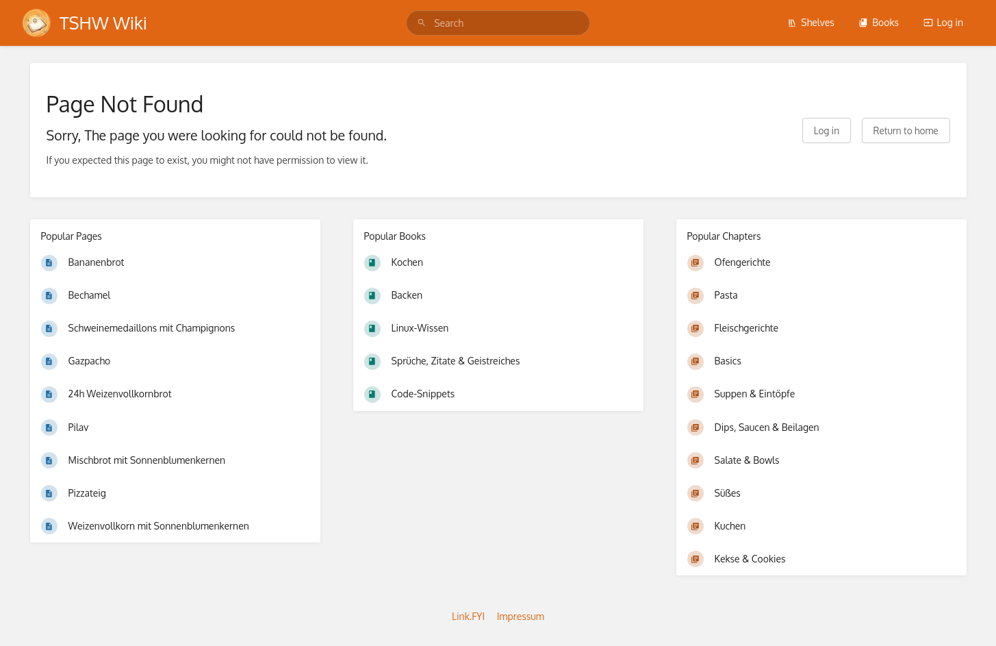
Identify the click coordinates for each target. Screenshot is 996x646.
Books (878, 22)
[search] (498, 23)
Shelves (810, 22)
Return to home (905, 130)
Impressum (520, 616)
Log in (943, 22)
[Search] (421, 23)
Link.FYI (468, 616)
